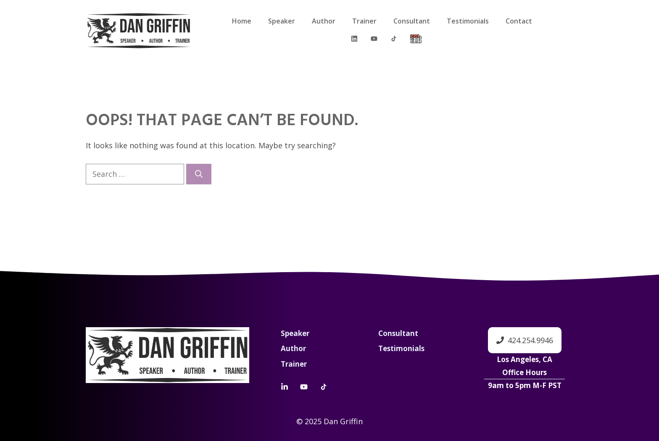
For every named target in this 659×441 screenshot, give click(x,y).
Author (323, 21)
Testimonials (468, 21)
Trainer (364, 21)
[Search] (198, 174)
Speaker (281, 21)
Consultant (411, 21)
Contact (519, 21)
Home (241, 21)
